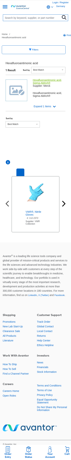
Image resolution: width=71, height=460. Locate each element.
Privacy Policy (45, 394)
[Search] (32, 18)
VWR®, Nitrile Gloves (33, 213)
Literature (8, 340)
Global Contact (45, 326)
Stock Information (47, 371)
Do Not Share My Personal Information (52, 409)
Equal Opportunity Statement (47, 401)
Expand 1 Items (42, 106)
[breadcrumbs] (18, 35)
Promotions (9, 321)
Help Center (43, 340)
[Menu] (5, 7)
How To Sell (9, 369)
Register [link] (64, 2)
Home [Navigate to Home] (5, 34)
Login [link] (55, 2)
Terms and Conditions (49, 385)
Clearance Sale (11, 331)
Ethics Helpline (45, 345)
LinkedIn (32, 295)
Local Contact (44, 331)
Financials (42, 367)
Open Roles (9, 395)
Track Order (43, 321)
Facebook (59, 295)
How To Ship (10, 364)
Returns (41, 335)
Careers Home (11, 391)
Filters (33, 49)
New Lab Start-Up (13, 326)
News (40, 362)
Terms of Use (44, 390)
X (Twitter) (43, 295)
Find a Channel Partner (16, 373)
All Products (9, 335)
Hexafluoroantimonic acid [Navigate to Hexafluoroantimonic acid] (14, 37)
